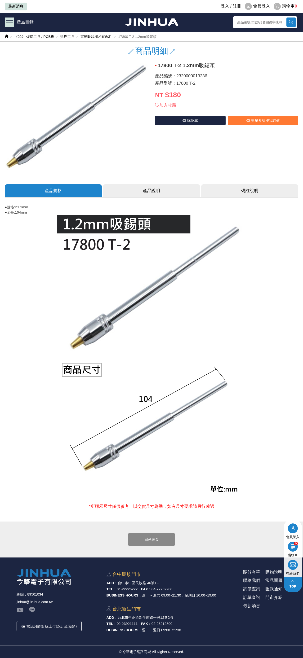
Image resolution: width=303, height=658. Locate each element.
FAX (144, 589)
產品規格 (53, 190)
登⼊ (225, 6)
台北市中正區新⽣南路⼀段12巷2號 (145, 617)
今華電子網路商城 (151, 22)
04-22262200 (162, 589)
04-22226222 (127, 589)
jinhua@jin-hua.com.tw (35, 602)
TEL (110, 589)
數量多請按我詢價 (263, 120)
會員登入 (257, 6)
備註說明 (249, 190)
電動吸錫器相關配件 (96, 37)
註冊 (237, 6)
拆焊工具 (67, 37)
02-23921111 (127, 624)
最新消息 (15, 6)
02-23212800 (162, 624)
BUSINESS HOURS (122, 595)
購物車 (285, 6)
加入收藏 (165, 105)
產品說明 (151, 190)
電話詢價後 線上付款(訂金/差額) (49, 626)
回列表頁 (151, 539)
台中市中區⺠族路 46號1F (138, 583)
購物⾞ (190, 120)
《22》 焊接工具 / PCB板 (34, 37)
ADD (110, 583)
